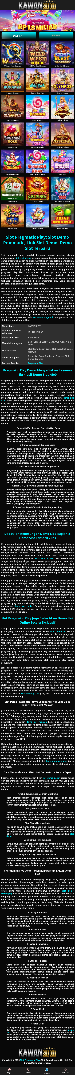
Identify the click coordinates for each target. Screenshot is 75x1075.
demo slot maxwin (36, 721)
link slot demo (23, 258)
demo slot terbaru (43, 558)
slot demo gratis (30, 693)
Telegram (46, 1071)
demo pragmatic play (56, 761)
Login (9, 1071)
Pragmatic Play (35, 363)
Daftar (19, 35)
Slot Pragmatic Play (30, 1060)
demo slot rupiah (24, 606)
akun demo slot (58, 631)
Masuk (56, 35)
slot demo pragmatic (43, 317)
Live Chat (65, 1071)
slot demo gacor (51, 777)
